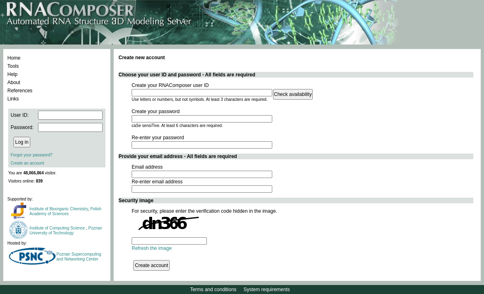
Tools (13, 66)
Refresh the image (152, 248)
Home (13, 58)
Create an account (27, 163)
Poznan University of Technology (65, 230)
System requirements (267, 289)
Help (12, 74)
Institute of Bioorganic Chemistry (58, 209)
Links (13, 99)
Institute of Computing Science (57, 228)
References (19, 91)
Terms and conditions (213, 289)
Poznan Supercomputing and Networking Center (78, 256)
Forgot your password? (31, 155)
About (13, 82)
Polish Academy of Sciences (65, 211)
